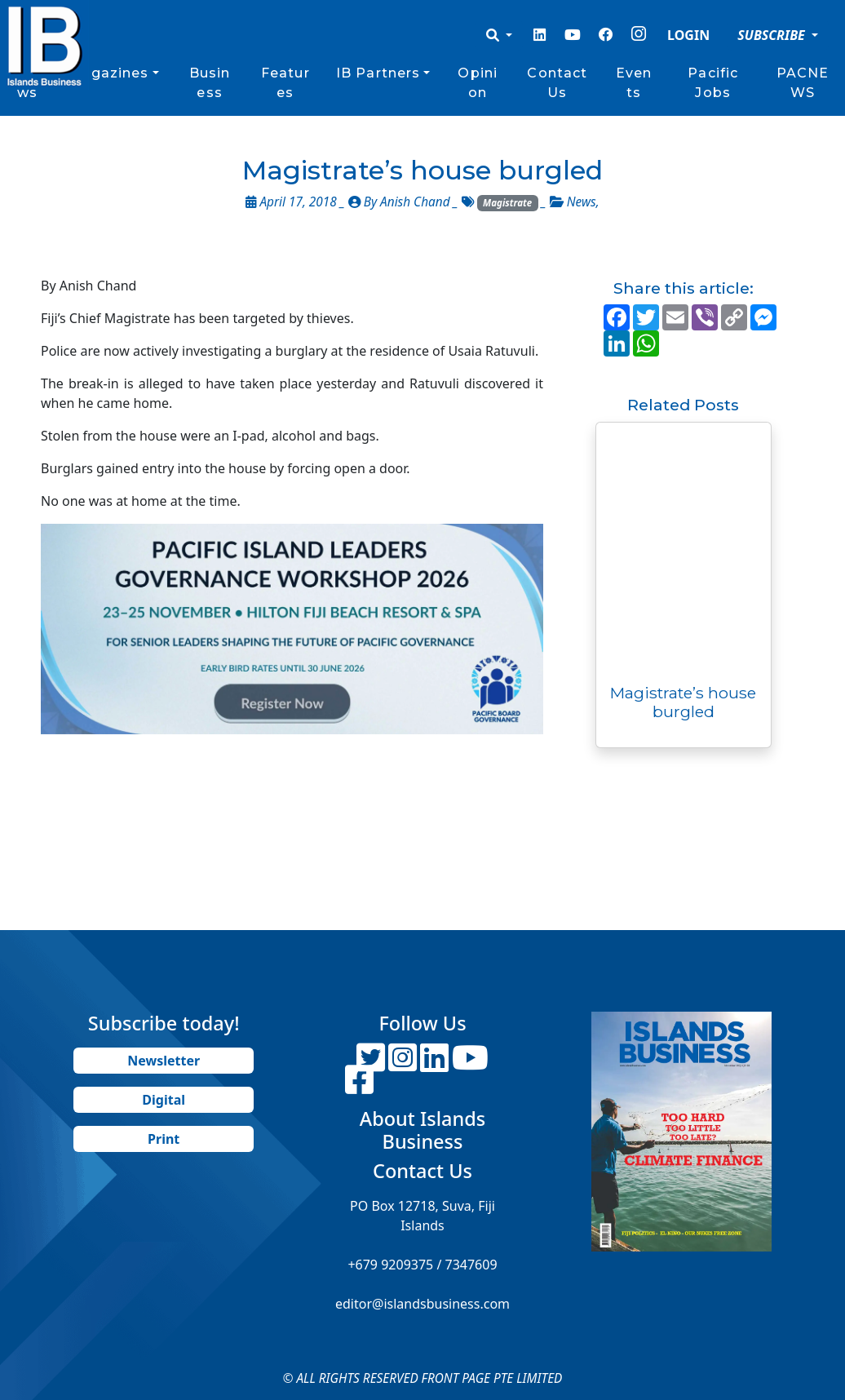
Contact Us (557, 82)
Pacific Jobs (713, 82)
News (581, 201)
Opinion (478, 82)
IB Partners (378, 73)
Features (285, 82)
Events (634, 82)
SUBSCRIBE (772, 35)
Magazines (108, 73)
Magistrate (507, 203)
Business (210, 82)
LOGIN (688, 35)
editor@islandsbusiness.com (422, 1304)
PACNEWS (803, 82)
